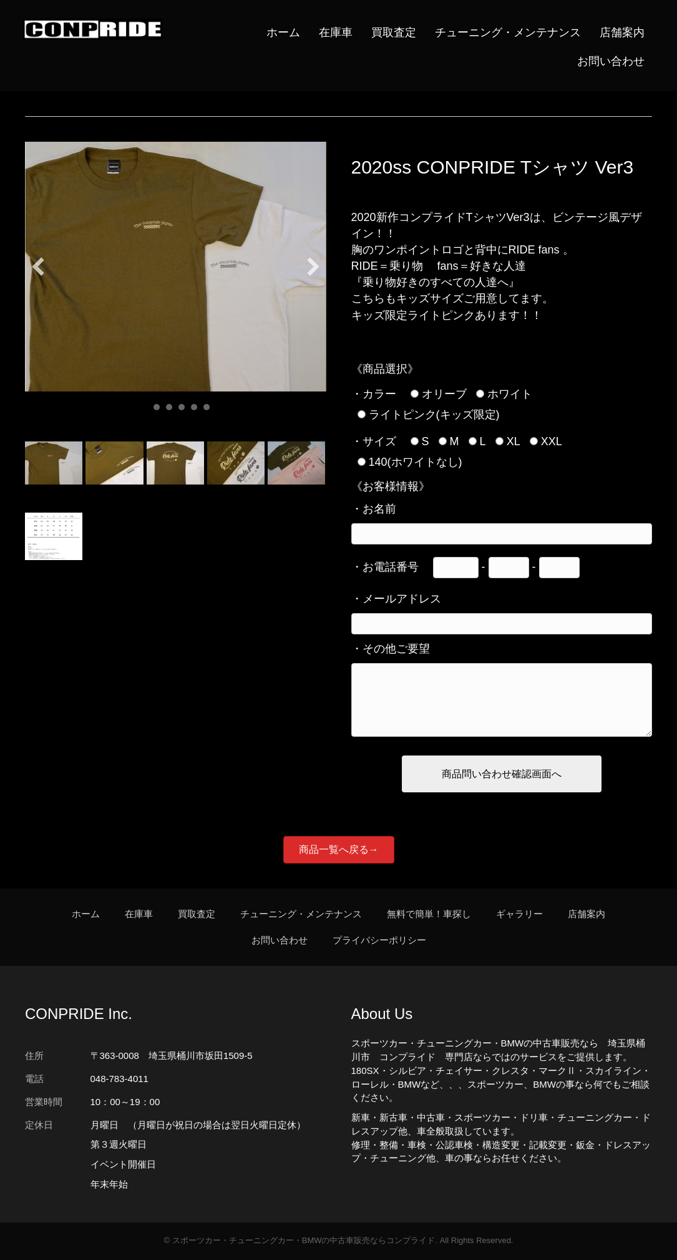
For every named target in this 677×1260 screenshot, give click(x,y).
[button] (38, 267)
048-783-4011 (119, 1079)
